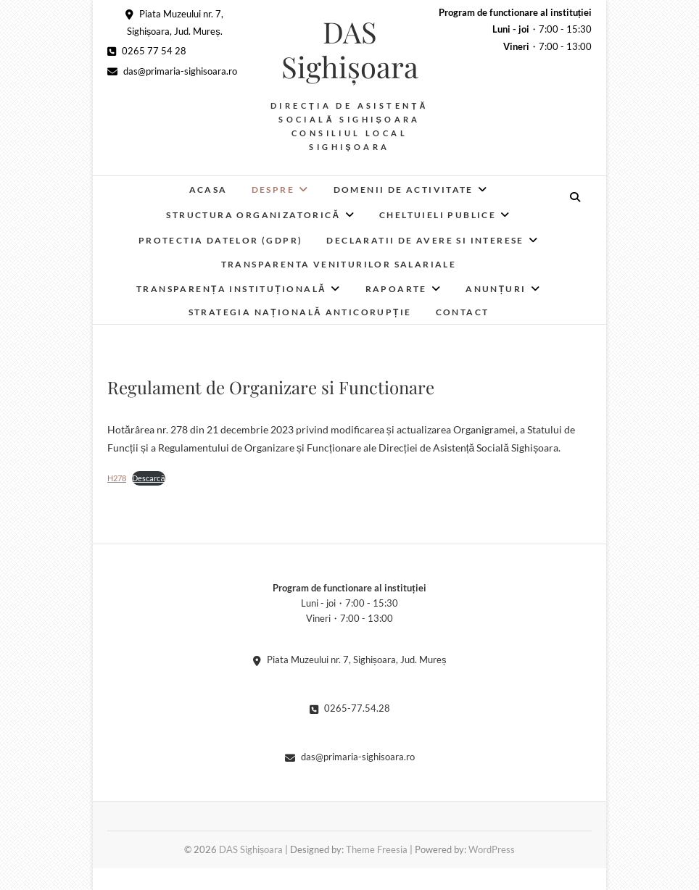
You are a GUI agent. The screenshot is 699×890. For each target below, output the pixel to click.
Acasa (208, 189)
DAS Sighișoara (349, 49)
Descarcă (148, 478)
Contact (462, 312)
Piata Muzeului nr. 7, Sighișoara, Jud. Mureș (350, 659)
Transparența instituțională (231, 288)
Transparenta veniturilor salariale (339, 264)
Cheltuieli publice (437, 214)
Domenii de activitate (403, 189)
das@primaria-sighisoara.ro (172, 71)
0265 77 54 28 (146, 51)
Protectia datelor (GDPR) (220, 240)
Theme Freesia (377, 849)
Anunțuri (496, 288)
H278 (116, 478)
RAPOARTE (396, 288)
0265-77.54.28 (350, 708)
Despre (273, 189)
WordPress (491, 849)
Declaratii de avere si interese (425, 240)
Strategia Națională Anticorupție (300, 312)
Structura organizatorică (253, 214)
